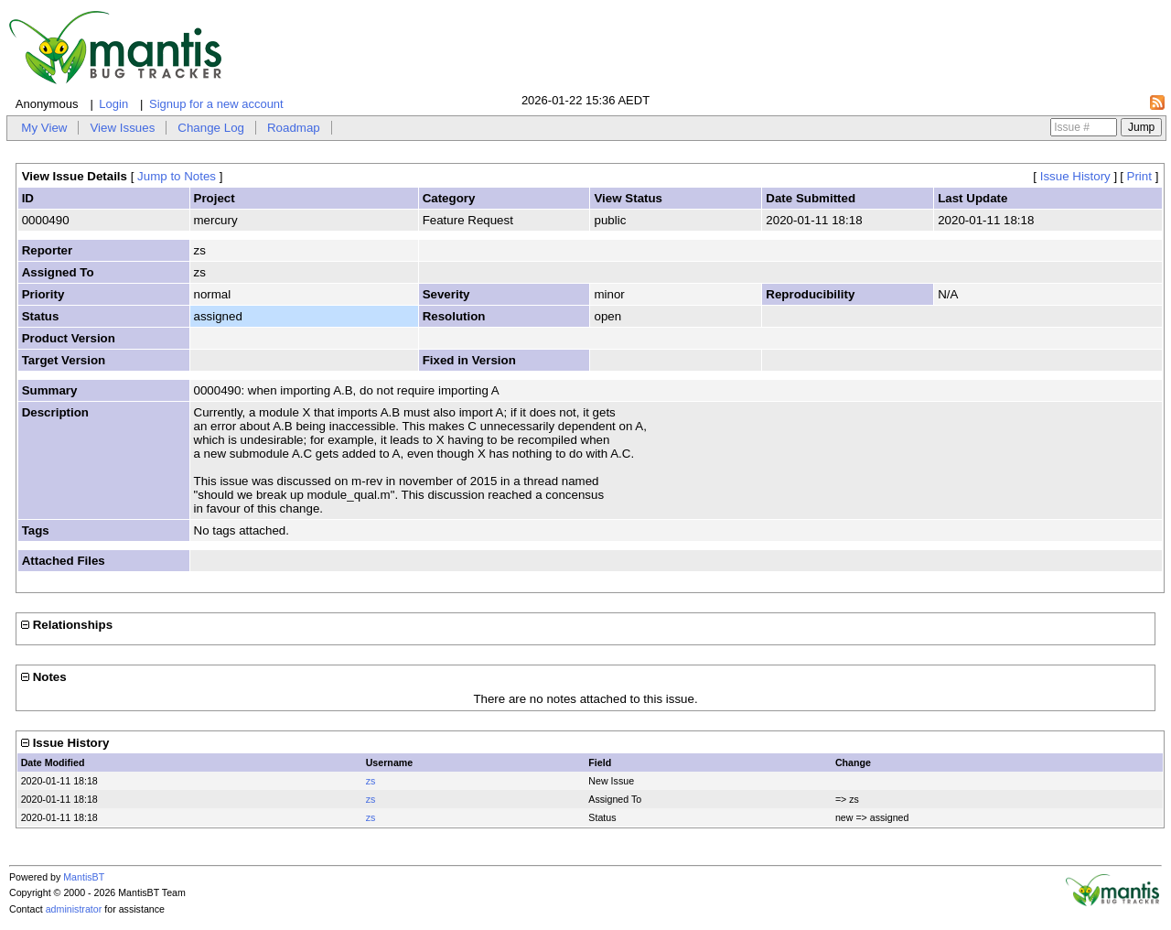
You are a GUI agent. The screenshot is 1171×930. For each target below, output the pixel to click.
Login (113, 104)
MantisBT (83, 876)
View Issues (122, 128)
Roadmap (293, 128)
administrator (74, 908)
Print (1139, 176)
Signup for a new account (216, 104)
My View (44, 128)
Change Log (210, 128)
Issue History (1075, 176)
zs (371, 780)
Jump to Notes (176, 176)
